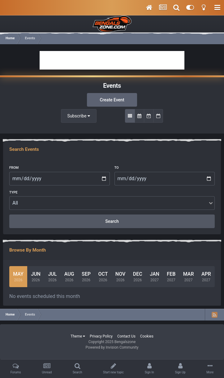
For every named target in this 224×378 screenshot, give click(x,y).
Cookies (146, 336)
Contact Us (126, 336)
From (14, 168)
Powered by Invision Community (112, 347)
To (116, 168)
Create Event (112, 99)
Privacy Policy (101, 336)
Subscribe (78, 115)
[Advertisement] (112, 60)
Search (111, 221)
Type (13, 192)
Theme (78, 336)
